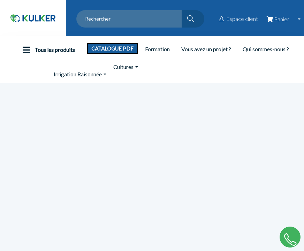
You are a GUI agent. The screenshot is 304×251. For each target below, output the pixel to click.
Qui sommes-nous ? (266, 49)
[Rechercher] (193, 19)
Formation (157, 49)
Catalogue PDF (112, 48)
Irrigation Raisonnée (78, 74)
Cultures (123, 66)
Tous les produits (47, 50)
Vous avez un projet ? (206, 49)
